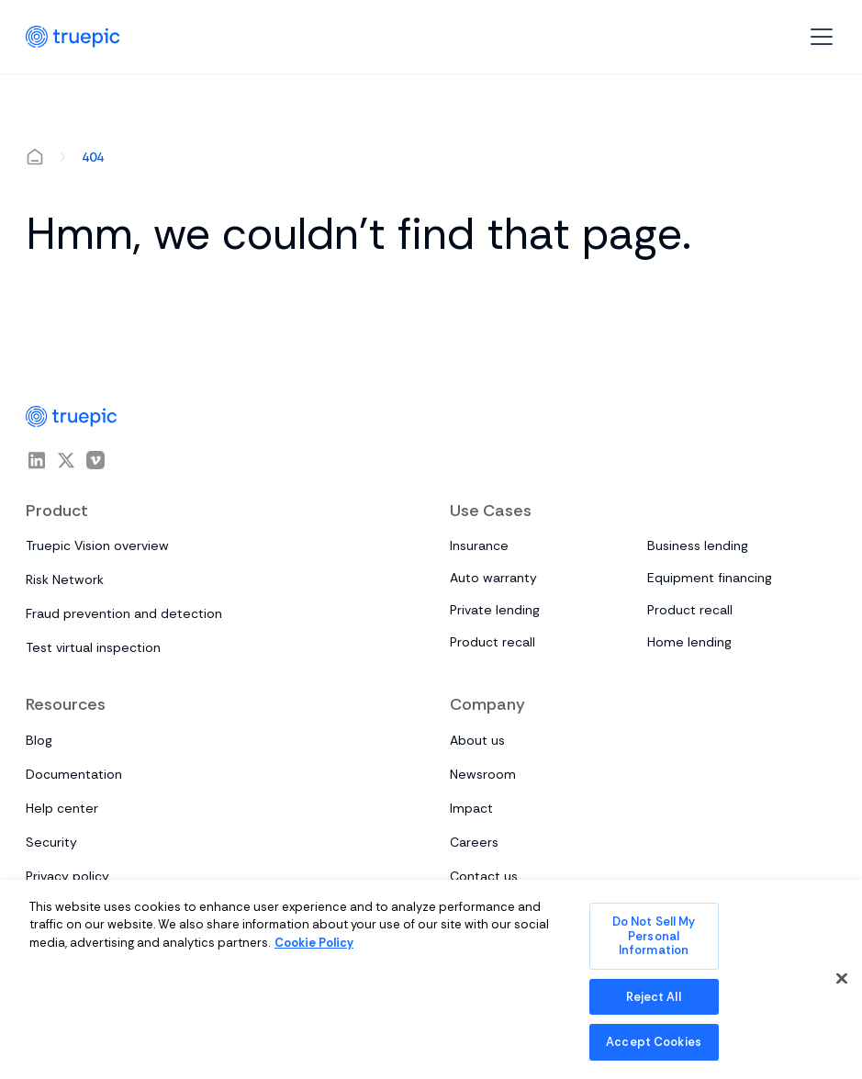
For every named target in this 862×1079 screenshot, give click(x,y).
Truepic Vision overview (97, 545)
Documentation (74, 774)
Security (51, 842)
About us (477, 740)
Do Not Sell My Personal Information (654, 936)
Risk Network (65, 579)
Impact (471, 808)
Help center (62, 808)
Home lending (689, 642)
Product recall (690, 609)
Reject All (653, 997)
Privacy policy (67, 876)
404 (93, 157)
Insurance (479, 545)
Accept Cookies (653, 1042)
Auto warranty (493, 577)
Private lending (495, 609)
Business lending (697, 545)
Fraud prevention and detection (124, 613)
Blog (39, 740)
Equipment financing (709, 577)
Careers (474, 842)
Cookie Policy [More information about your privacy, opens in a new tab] (313, 942)
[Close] (842, 979)
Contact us (484, 876)
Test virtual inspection (93, 647)
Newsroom (483, 774)
